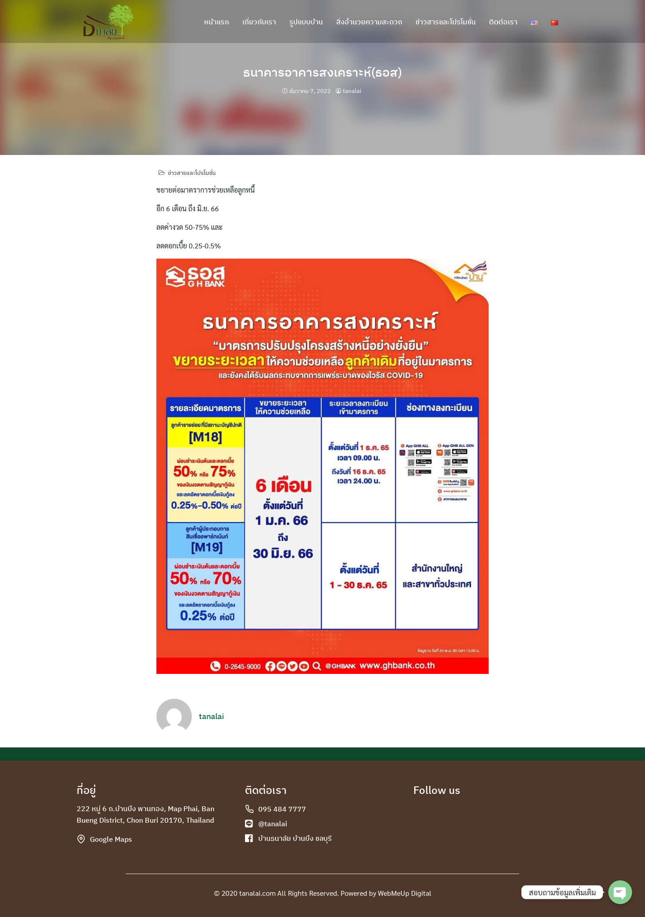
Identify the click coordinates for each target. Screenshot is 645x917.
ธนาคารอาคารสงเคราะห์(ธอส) (322, 71)
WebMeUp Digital (404, 893)
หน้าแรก (216, 22)
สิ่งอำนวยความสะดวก (369, 22)
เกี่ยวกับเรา (259, 22)
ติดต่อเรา (503, 22)
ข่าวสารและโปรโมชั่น (446, 22)
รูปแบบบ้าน (306, 22)
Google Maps (111, 839)
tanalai (352, 91)
